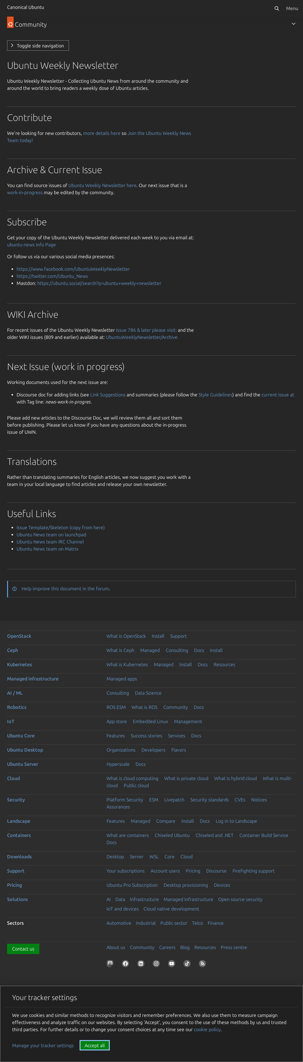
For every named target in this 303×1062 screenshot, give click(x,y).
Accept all (95, 1045)
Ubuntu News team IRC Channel (50, 541)
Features (116, 735)
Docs (199, 650)
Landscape (18, 821)
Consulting (177, 650)
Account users (165, 870)
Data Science (148, 693)
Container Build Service (263, 835)
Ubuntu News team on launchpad (51, 534)
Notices (259, 799)
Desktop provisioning (186, 885)
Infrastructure (144, 899)
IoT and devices (123, 908)
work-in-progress (25, 192)
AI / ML (15, 693)
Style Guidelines (215, 394)
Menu (292, 8)
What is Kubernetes (127, 664)
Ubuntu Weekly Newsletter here (102, 185)
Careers (167, 947)
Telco (197, 923)
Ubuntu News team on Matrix (47, 548)
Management (188, 721)
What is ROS (144, 707)
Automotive (119, 923)
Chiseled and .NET (214, 835)
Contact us (23, 948)
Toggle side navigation (40, 45)
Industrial (146, 923)
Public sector (173, 923)
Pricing (193, 870)
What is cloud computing (132, 778)
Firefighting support (254, 870)
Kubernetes (19, 664)
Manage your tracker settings (43, 1045)
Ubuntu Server (22, 764)
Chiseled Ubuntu (172, 835)
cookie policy (207, 1029)
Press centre (234, 947)
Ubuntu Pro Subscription (132, 885)
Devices (222, 885)
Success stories (146, 735)
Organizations (121, 749)
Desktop (115, 856)
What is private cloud (186, 778)
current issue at (278, 394)
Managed (150, 650)
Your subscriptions (126, 870)
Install (158, 636)
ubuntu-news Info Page (31, 244)
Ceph (12, 650)
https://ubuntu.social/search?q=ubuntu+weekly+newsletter (99, 283)
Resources (224, 664)
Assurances (118, 806)
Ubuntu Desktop (25, 749)
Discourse (216, 870)
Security (16, 799)
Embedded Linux (150, 721)
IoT (10, 721)
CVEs (240, 799)
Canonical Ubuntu (25, 7)
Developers (153, 749)
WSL (154, 856)
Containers (19, 835)
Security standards (209, 799)
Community (175, 707)
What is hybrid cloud (235, 778)
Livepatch (174, 799)
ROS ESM (116, 707)
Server (137, 856)
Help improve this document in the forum (65, 588)
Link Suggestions (107, 394)
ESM (153, 799)
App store (117, 721)
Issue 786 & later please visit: (146, 330)
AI (109, 899)
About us (116, 947)
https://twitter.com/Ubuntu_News (52, 276)
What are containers (128, 835)
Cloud (13, 778)
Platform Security (125, 799)
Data (120, 899)
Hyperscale (118, 764)
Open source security (240, 899)
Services (176, 735)
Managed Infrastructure (188, 899)
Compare (165, 821)
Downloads (19, 856)
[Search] (276, 8)
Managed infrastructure (33, 678)
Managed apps (122, 678)
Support (178, 636)
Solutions (17, 899)
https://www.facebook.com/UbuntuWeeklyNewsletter (73, 269)
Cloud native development (171, 908)
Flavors (178, 749)
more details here (101, 133)
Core (170, 856)
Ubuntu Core (21, 735)
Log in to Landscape (236, 821)
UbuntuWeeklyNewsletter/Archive (142, 337)
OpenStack (19, 636)
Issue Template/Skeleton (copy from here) (61, 527)
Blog (185, 947)
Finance (216, 923)
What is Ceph (120, 650)
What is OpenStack (126, 636)
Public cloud (136, 785)
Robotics (16, 707)
